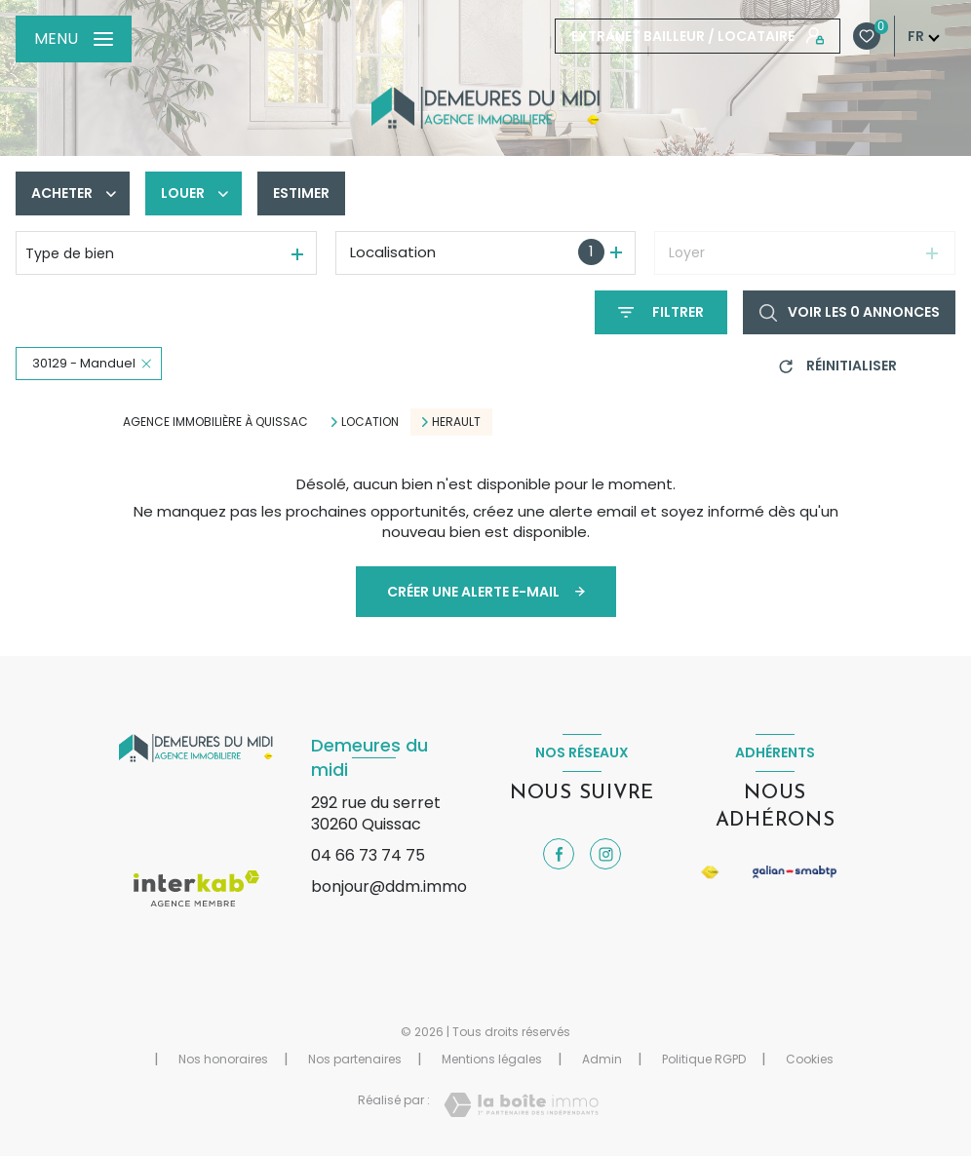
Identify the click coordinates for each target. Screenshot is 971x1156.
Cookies (810, 1059)
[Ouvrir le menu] (74, 39)
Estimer (301, 193)
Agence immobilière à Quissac (215, 421)
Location (370, 422)
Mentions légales (492, 1059)
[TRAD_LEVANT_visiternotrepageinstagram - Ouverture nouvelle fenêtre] (605, 853)
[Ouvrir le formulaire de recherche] (661, 312)
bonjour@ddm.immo (389, 886)
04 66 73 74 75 (368, 855)
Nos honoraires (223, 1059)
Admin (602, 1059)
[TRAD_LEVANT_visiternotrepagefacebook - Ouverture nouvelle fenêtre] (558, 853)
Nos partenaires (355, 1059)
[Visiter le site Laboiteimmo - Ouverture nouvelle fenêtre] (521, 1105)
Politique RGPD (704, 1059)
